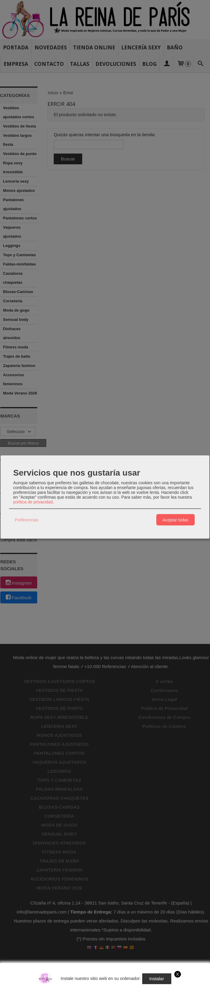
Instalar (156, 978)
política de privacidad (33, 502)
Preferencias (27, 519)
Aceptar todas (175, 519)
